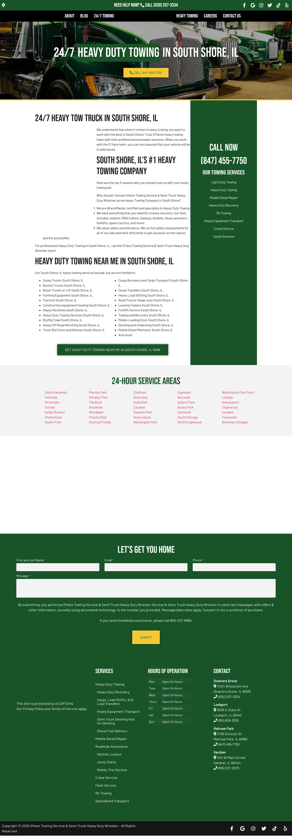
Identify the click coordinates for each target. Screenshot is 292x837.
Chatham (139, 395)
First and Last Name (30, 562)
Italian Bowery (55, 415)
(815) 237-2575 (228, 769)
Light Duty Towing (223, 182)
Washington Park (145, 424)
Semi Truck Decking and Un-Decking (115, 722)
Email (109, 562)
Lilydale (227, 400)
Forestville (229, 419)
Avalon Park (53, 424)
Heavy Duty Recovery (224, 205)
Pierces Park (98, 395)
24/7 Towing (104, 16)
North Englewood (190, 424)
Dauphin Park (142, 415)
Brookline (96, 409)
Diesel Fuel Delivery (112, 732)
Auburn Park (186, 405)
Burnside (184, 400)
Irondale (227, 415)
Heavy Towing (187, 16)
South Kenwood (56, 395)
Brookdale (52, 405)
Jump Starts (106, 763)
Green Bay (140, 400)
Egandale (184, 395)
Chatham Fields (100, 424)
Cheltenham (53, 419)
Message (23, 577)
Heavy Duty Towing (223, 190)
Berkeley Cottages (235, 424)
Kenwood (184, 415)
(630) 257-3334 (229, 698)
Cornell (50, 409)
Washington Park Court (238, 395)
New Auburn (230, 405)
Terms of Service (64, 710)
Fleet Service (105, 786)
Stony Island (141, 419)
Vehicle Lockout (109, 755)
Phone (198, 562)
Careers (210, 16)
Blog (84, 16)
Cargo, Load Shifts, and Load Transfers (115, 703)
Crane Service (224, 228)
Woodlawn (96, 415)
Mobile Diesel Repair (224, 198)
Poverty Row (97, 419)
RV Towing (223, 213)
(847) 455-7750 (224, 160)
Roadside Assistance (111, 748)
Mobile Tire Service (112, 771)
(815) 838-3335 (228, 722)
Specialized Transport (112, 802)
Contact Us (232, 16)
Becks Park (186, 409)
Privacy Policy (33, 710)
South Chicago (188, 419)
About (69, 16)
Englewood (229, 409)
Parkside (51, 400)
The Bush (95, 405)
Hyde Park (140, 405)
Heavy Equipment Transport (223, 221)
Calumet (139, 409)
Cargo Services (223, 236)
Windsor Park (98, 400)
